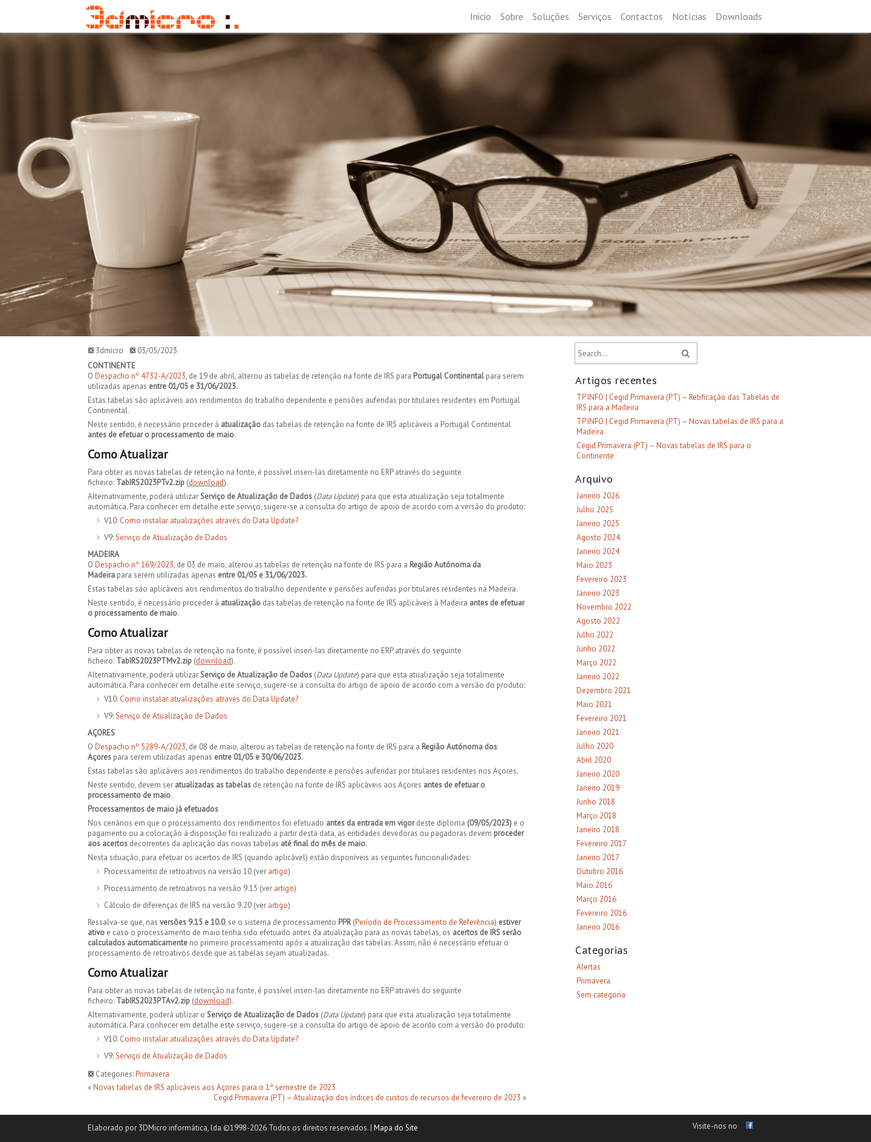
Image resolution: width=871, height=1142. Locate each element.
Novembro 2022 (603, 607)
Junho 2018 (595, 802)
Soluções (550, 16)
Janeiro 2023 (597, 593)
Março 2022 (596, 662)
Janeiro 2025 (597, 523)
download (206, 482)
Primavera (152, 1074)
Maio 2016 (594, 885)
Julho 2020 (594, 746)
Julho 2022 (594, 635)
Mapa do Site (396, 1128)
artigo (278, 871)
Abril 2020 (593, 760)
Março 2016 (596, 899)
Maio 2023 (594, 565)
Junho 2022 (595, 649)
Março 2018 (596, 816)
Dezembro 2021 (603, 690)
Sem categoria (600, 995)
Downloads (739, 16)
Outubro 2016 (599, 871)
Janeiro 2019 (597, 788)
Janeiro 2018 (597, 829)
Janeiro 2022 (597, 676)
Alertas (588, 967)
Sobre (511, 16)
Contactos (642, 16)
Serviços (595, 16)
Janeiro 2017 (597, 857)
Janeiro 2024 (597, 551)
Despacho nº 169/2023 (134, 565)
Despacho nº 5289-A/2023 (140, 747)
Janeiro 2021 (597, 732)
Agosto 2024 (598, 537)
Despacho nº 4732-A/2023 (140, 376)
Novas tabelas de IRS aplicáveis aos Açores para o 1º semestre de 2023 (214, 1087)
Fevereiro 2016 (601, 913)
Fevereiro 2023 (601, 579)
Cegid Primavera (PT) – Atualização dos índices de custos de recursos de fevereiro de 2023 (367, 1097)
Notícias (689, 16)
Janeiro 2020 (597, 774)
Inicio (480, 16)
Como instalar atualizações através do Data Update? (209, 520)
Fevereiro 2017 (601, 843)
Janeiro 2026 (597, 496)
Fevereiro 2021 (601, 718)
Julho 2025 (594, 509)
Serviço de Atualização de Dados (171, 537)
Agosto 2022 (598, 621)
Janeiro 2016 (597, 927)
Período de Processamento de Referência (424, 922)
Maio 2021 (594, 704)
